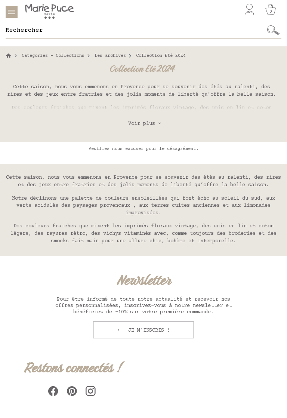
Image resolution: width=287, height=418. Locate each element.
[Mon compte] (249, 9)
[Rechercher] (135, 30)
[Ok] (273, 30)
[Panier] (270, 9)
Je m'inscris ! (147, 331)
